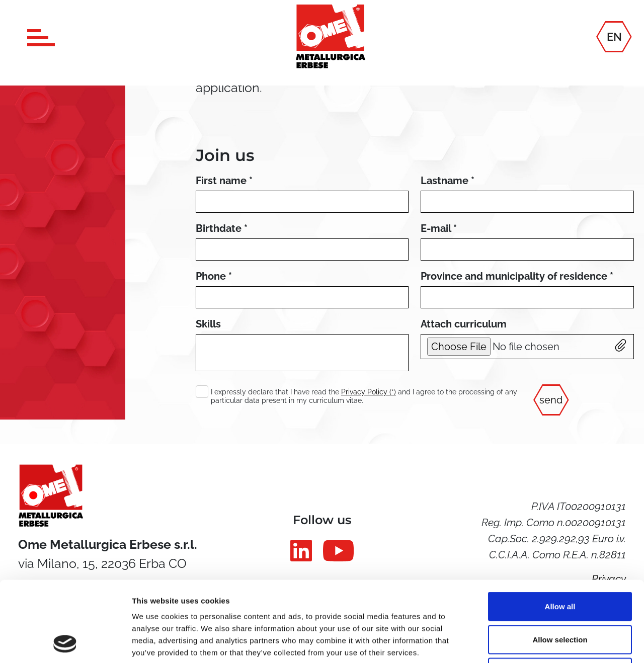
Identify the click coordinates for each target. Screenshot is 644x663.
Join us (225, 155)
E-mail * (439, 228)
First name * (224, 181)
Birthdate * (222, 228)
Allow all (560, 531)
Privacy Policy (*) (368, 392)
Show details (528, 643)
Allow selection (559, 564)
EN (614, 36)
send (550, 400)
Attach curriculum (464, 324)
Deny (560, 597)
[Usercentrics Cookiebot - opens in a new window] (65, 643)
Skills (208, 324)
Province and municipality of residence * (517, 276)
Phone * (214, 276)
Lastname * (447, 181)
